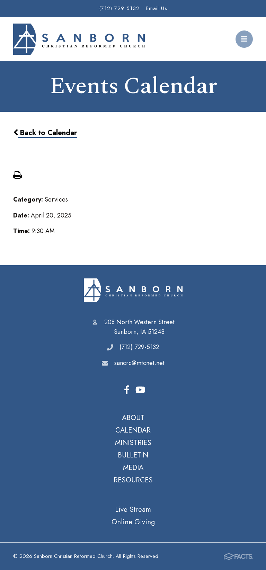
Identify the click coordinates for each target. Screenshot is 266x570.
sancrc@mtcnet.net (139, 362)
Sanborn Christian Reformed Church (133, 290)
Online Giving (133, 522)
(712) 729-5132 (119, 8)
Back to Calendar (45, 132)
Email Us (156, 8)
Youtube (140, 389)
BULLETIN (133, 455)
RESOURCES (133, 480)
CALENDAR (133, 430)
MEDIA (133, 467)
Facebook (127, 389)
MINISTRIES (133, 442)
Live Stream (133, 509)
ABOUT (133, 417)
